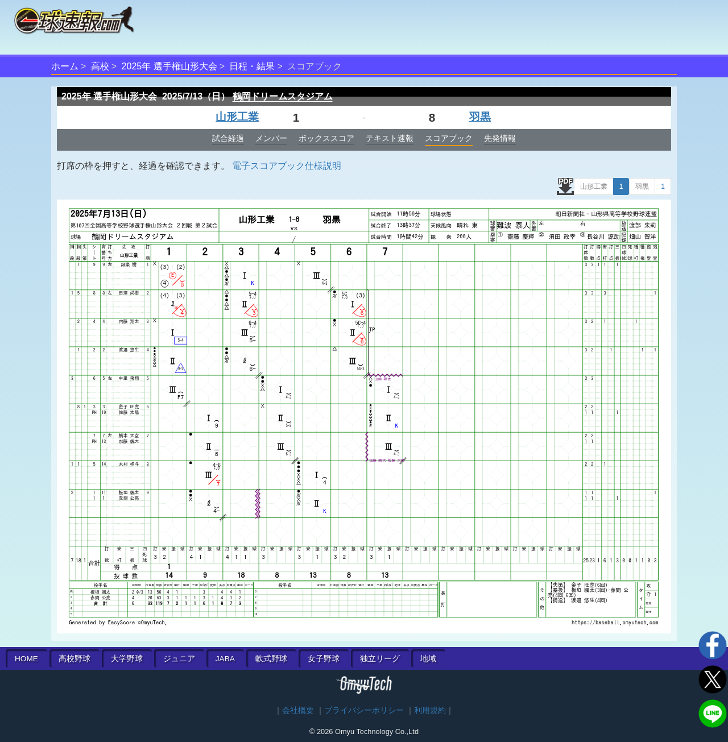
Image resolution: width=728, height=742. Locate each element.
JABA (225, 658)
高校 (100, 66)
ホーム (64, 66)
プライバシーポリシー (364, 710)
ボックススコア (326, 138)
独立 (380, 658)
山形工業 (237, 117)
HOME (26, 658)
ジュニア (179, 658)
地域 (428, 658)
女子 (324, 658)
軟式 (271, 658)
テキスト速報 (389, 138)
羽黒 (480, 117)
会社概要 (298, 710)
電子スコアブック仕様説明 (286, 166)
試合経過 (228, 138)
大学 (127, 658)
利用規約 (430, 710)
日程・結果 (252, 66)
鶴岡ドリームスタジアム (283, 96)
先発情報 (500, 138)
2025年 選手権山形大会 (169, 66)
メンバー (271, 138)
